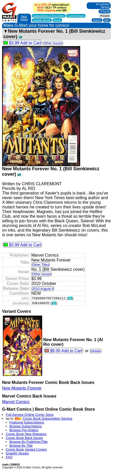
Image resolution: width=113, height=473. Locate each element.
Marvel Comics (15, 402)
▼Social (104, 11)
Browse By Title (21, 445)
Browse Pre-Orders (24, 430)
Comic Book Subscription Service (47, 418)
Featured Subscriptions (27, 422)
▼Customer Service (102, 6)
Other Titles (40, 265)
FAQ (106, 20)
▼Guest (104, 15)
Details (96, 351)
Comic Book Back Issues (24, 438)
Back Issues (24, 18)
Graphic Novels (42, 20)
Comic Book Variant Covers (26, 449)
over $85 (51, 10)
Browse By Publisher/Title (29, 442)
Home (57, 20)
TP (54, 7)
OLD (48, 7)
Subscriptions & (49, 15)
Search (97, 20)
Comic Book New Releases (26, 434)
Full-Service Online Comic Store (30, 415)
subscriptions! (51, 4)
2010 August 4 (43, 289)
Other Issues (53, 43)
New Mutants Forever (22, 388)
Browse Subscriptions (26, 426)
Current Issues (75, 15)
